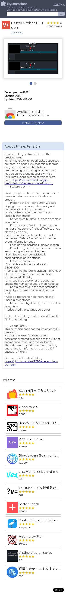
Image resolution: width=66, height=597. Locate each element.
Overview (17, 32)
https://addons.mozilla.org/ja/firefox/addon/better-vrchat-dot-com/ (29, 181)
